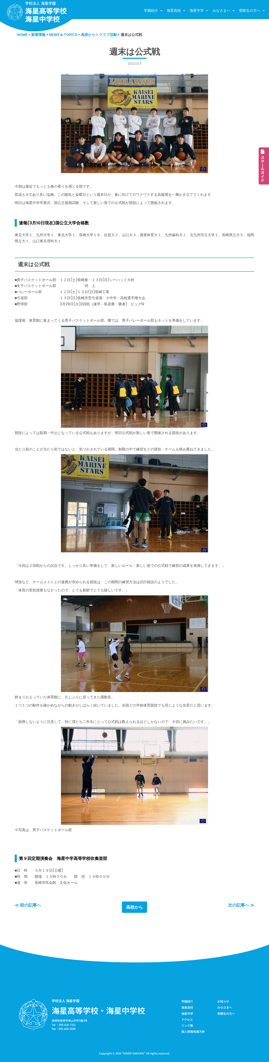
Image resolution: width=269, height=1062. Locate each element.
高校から (134, 907)
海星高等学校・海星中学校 (98, 1010)
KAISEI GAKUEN (133, 1053)
